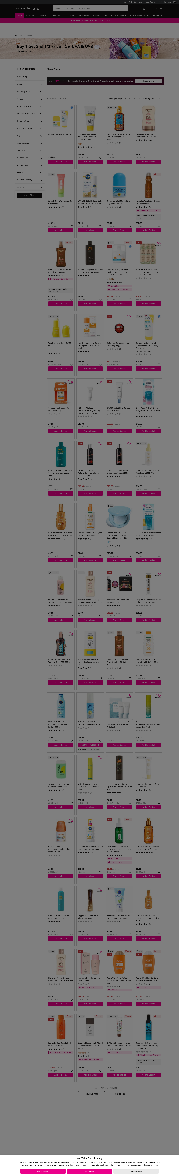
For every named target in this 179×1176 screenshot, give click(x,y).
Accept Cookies (42, 1171)
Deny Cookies (90, 1171)
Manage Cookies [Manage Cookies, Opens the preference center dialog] (136, 1171)
